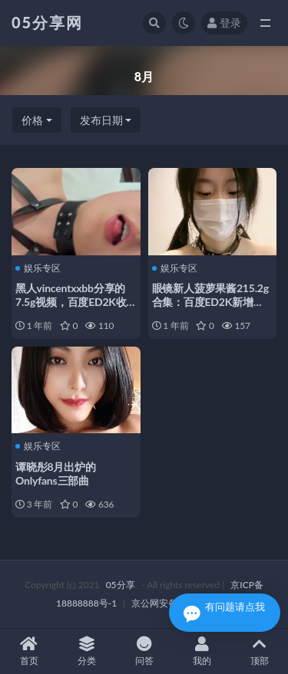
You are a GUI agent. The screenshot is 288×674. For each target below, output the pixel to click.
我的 (201, 651)
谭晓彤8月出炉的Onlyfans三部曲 (55, 473)
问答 (144, 651)
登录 (224, 22)
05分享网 (47, 22)
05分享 (120, 584)
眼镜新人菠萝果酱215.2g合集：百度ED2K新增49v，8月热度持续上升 (210, 301)
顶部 (259, 651)
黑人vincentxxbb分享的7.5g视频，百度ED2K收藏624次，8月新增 (71, 301)
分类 (86, 651)
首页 (29, 651)
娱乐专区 (38, 268)
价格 (32, 120)
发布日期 (101, 120)
